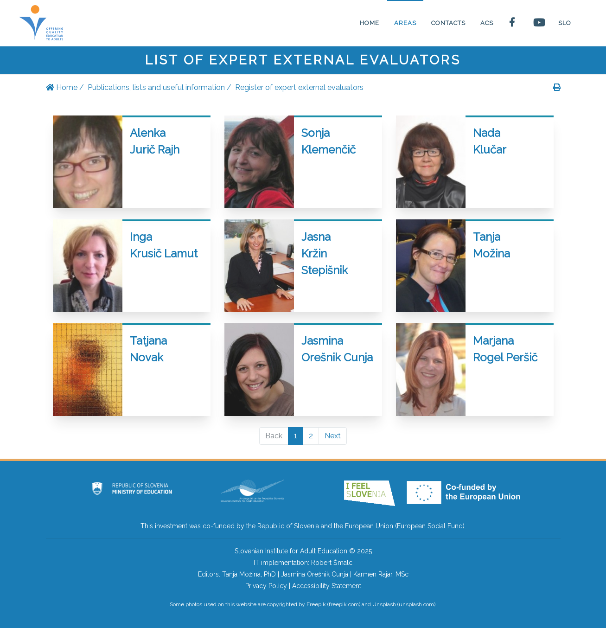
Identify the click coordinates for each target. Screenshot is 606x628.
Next (333, 435)
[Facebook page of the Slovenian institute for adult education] (513, 23)
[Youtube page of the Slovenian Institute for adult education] (538, 23)
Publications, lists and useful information (156, 87)
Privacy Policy (266, 586)
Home (61, 87)
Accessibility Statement (326, 586)
